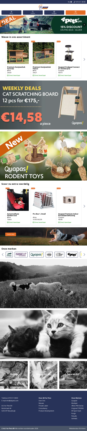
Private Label (43, 406)
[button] (11, 12)
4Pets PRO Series (77, 406)
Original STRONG (77, 408)
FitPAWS (74, 419)
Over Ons (42, 401)
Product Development (46, 411)
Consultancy (43, 408)
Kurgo (73, 413)
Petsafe (74, 416)
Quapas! (74, 401)
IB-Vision (82, 428)
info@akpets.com (12, 401)
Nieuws (41, 403)
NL (70, 2)
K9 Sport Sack (76, 411)
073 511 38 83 (80, 2)
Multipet (74, 403)
